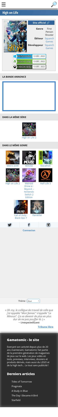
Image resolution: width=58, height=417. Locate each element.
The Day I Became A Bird (25, 395)
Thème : (29, 300)
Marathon (45, 165)
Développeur (35, 45)
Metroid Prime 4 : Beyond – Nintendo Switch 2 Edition (29, 190)
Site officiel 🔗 (41, 22)
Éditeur (38, 38)
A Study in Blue (20, 390)
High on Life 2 (29, 137)
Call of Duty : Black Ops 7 (20, 216)
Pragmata (17, 386)
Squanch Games (49, 40)
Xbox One (24, 61)
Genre (39, 28)
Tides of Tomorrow (22, 381)
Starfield (16, 400)
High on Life (10, 12)
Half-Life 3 (45, 183)
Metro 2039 (13, 165)
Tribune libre (45, 326)
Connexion (29, 230)
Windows (24, 56)
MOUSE (29, 165)
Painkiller (37, 215)
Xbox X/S (24, 67)
